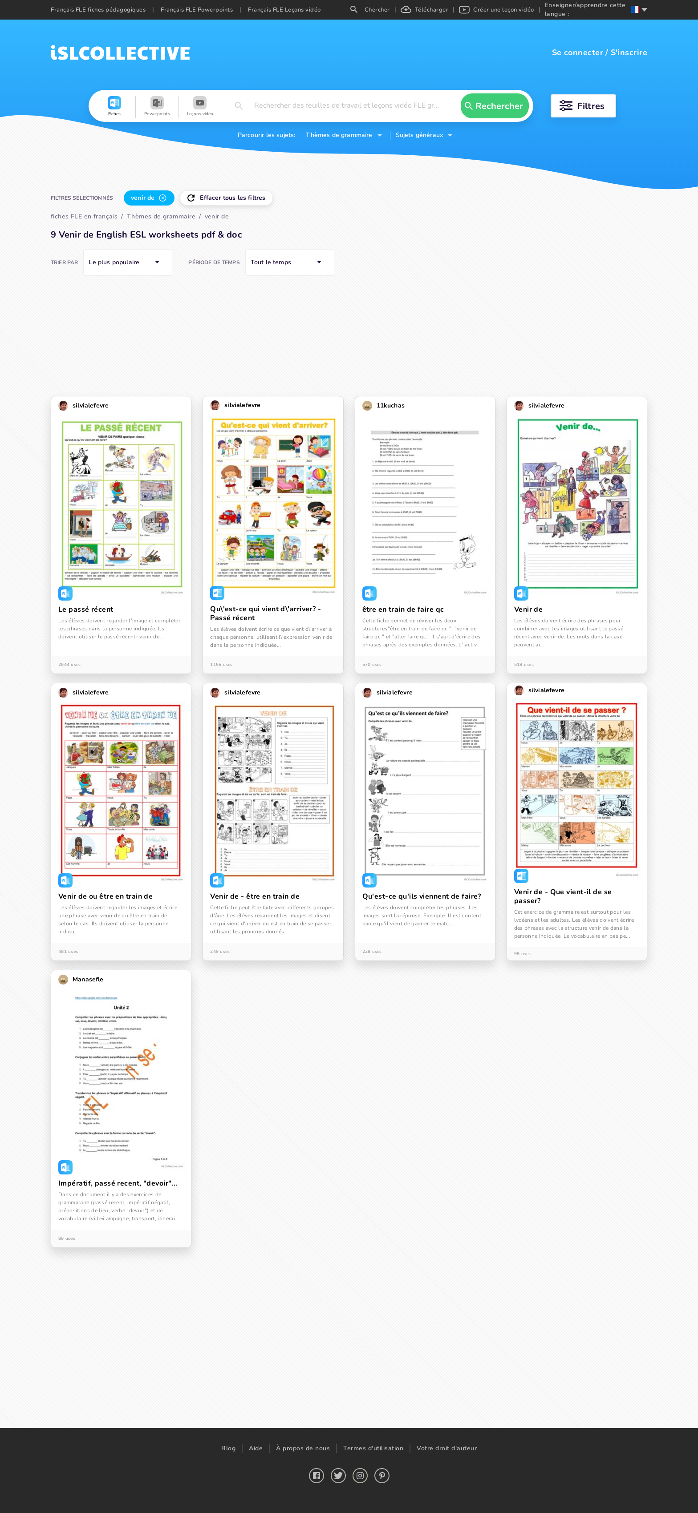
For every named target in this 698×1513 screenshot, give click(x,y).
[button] (114, 107)
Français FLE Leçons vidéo (284, 10)
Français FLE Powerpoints (197, 10)
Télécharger (425, 10)
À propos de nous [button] (303, 1448)
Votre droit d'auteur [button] (447, 1448)
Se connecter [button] (577, 52)
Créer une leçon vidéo (496, 10)
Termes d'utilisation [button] (373, 1448)
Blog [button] (228, 1448)
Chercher (370, 10)
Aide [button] (256, 1448)
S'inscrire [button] (629, 52)
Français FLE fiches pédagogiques (98, 10)
